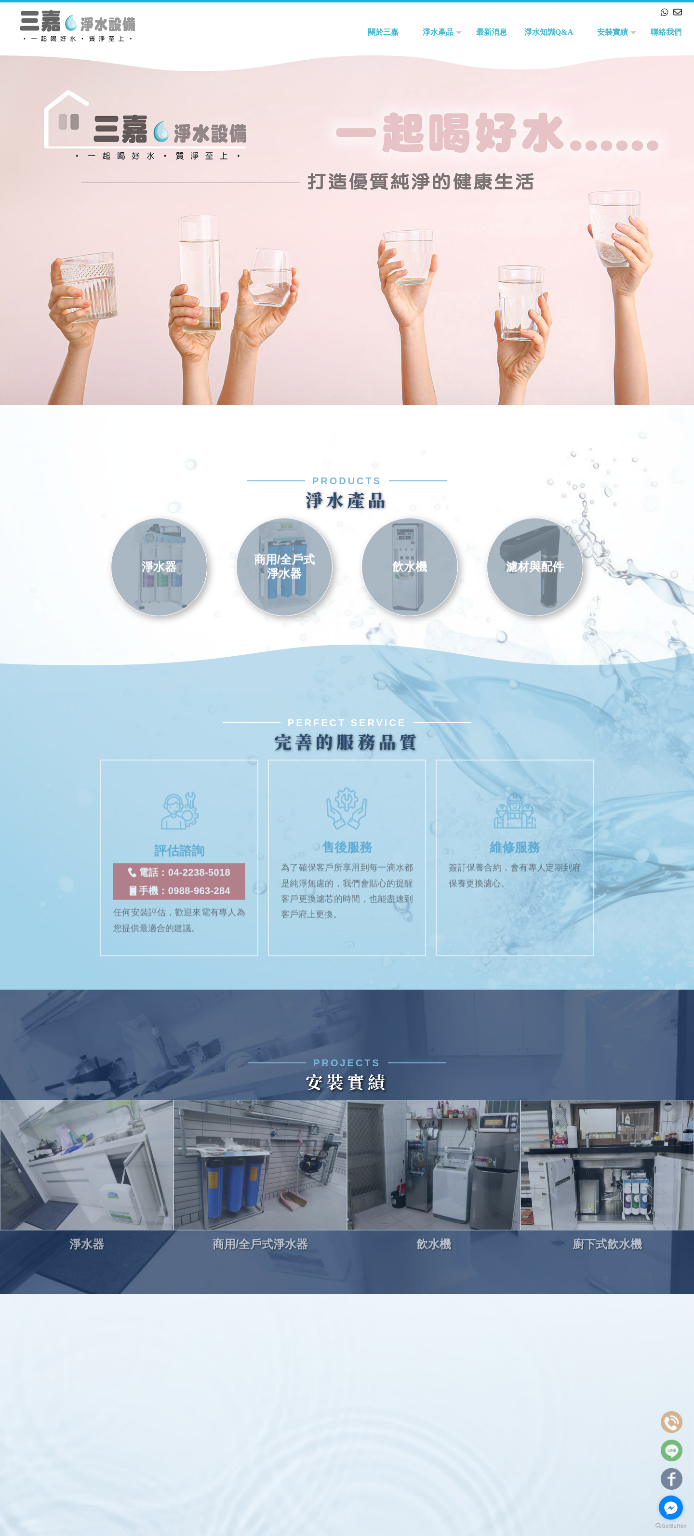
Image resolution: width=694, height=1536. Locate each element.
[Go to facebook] (671, 1508)
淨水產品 (438, 32)
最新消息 (491, 32)
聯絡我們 (666, 32)
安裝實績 (612, 32)
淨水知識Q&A (548, 32)
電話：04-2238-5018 (179, 858)
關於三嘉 (383, 32)
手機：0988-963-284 (179, 877)
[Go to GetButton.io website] (670, 1526)
